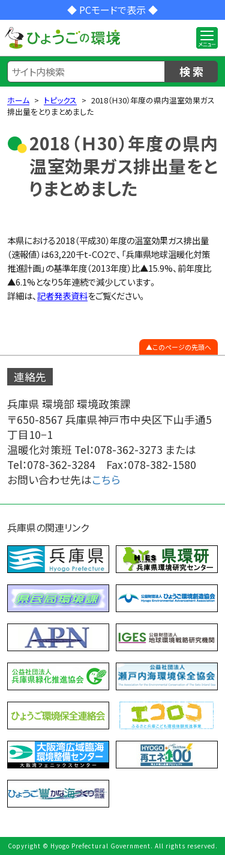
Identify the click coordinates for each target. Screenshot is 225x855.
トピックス (60, 100)
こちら (106, 479)
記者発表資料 (62, 295)
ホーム (18, 100)
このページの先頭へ (181, 347)
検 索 (191, 71)
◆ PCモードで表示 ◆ (112, 9)
